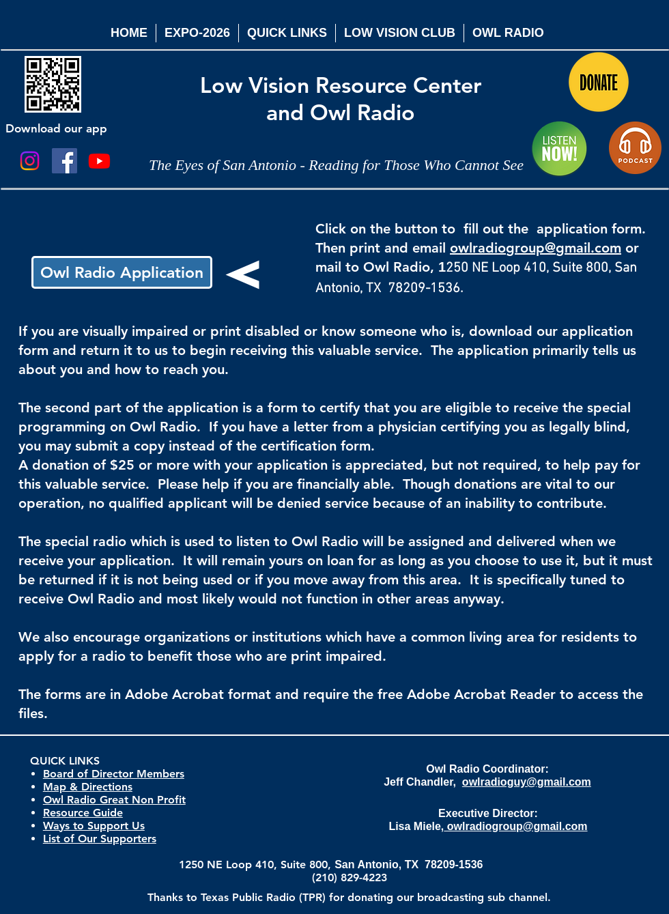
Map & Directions (87, 786)
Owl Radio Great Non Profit (114, 799)
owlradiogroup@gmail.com (515, 826)
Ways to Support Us (94, 825)
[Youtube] (99, 160)
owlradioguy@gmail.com (526, 782)
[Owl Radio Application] (121, 272)
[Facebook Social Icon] (64, 160)
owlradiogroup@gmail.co (530, 248)
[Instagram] (29, 160)
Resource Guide (83, 812)
